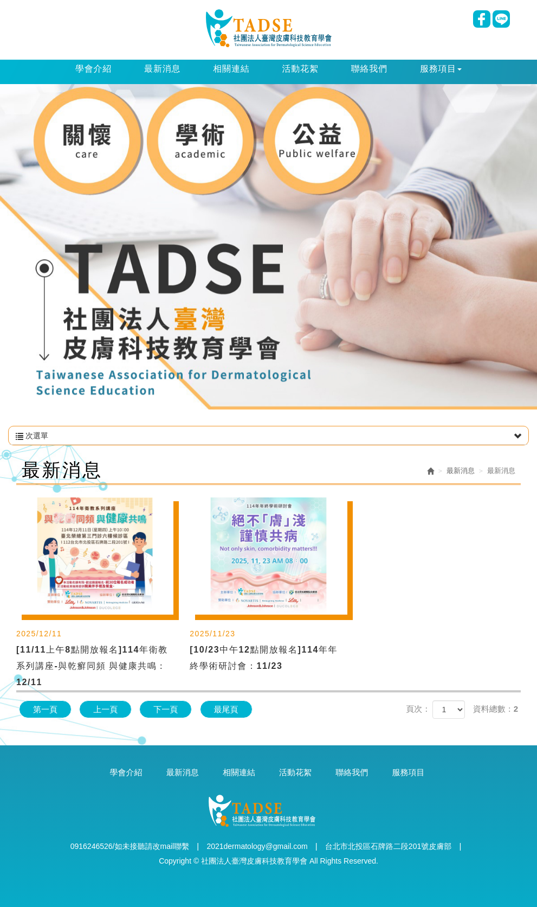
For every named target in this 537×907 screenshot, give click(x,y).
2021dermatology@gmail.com (256, 846)
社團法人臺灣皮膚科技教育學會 (268, 27)
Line (501, 19)
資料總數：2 (495, 708)
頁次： (418, 708)
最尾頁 (226, 709)
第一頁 (45, 709)
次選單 (268, 435)
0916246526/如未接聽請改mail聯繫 (129, 846)
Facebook (481, 19)
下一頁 (165, 709)
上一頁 (105, 709)
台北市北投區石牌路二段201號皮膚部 (388, 846)
